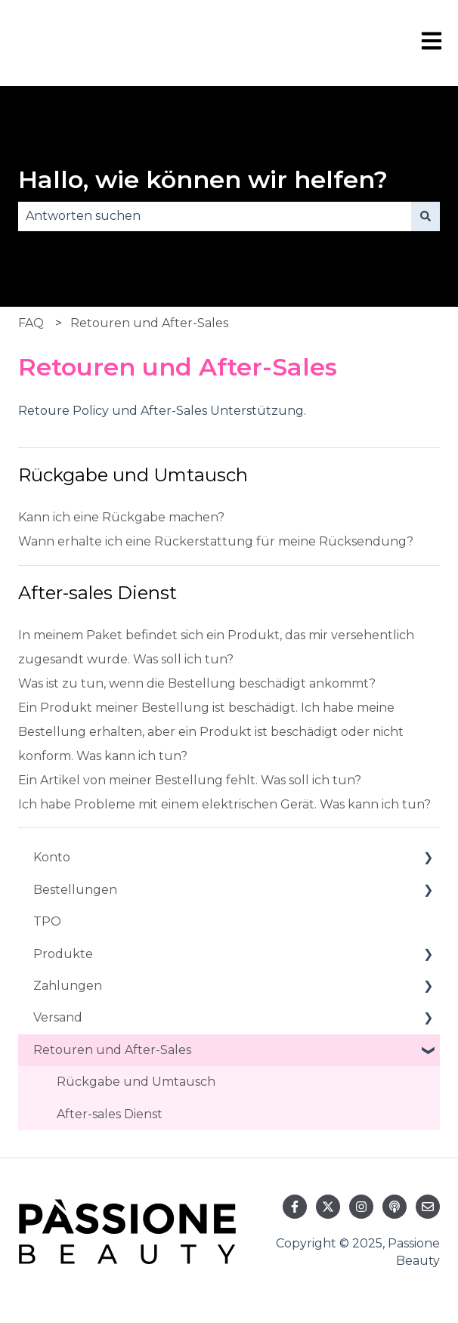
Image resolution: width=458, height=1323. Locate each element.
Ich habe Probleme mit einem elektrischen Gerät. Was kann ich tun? (224, 804)
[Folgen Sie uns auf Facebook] (295, 1207)
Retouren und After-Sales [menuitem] (112, 1050)
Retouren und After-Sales (149, 323)
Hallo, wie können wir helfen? (203, 179)
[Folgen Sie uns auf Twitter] (328, 1207)
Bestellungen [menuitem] (75, 890)
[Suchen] (425, 216)
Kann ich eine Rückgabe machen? (121, 517)
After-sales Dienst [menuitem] (109, 1114)
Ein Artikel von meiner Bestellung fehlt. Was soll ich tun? (189, 780)
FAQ (31, 323)
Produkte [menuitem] (63, 954)
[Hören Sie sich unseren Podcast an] (394, 1207)
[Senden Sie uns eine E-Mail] (428, 1207)
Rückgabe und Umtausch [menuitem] (136, 1081)
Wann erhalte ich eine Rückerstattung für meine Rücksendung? (215, 541)
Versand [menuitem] (57, 1017)
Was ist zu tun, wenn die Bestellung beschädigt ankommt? (197, 683)
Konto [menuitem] (51, 857)
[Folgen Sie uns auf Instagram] (361, 1207)
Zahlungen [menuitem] (67, 985)
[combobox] (214, 216)
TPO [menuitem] (47, 921)
